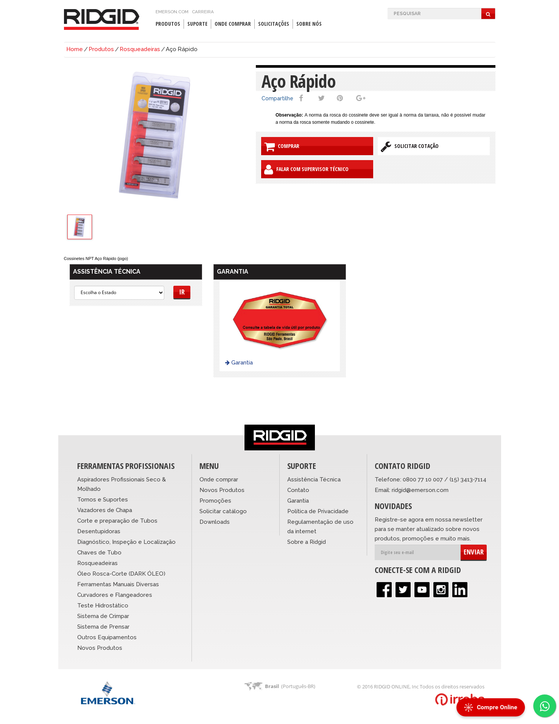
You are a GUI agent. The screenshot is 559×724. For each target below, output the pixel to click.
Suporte (197, 23)
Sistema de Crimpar (103, 616)
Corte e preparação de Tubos (117, 520)
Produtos (168, 23)
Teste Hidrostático (102, 605)
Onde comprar (218, 479)
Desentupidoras (98, 531)
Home (74, 49)
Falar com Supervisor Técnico (306, 169)
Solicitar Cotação (410, 146)
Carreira (203, 11)
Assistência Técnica (314, 479)
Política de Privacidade (318, 511)
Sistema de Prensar (103, 626)
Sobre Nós (309, 23)
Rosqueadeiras (140, 49)
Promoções (215, 500)
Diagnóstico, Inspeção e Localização (126, 542)
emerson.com (172, 11)
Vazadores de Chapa (104, 510)
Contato (298, 490)
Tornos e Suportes (102, 499)
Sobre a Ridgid (306, 542)
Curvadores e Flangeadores (114, 595)
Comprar (281, 146)
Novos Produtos (99, 648)
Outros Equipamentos (107, 637)
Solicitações (273, 23)
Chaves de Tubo (99, 552)
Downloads (214, 521)
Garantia (239, 362)
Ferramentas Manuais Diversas (118, 584)
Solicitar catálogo (223, 511)
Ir (182, 291)
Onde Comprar (233, 23)
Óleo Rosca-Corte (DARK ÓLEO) (121, 573)
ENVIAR (474, 551)
